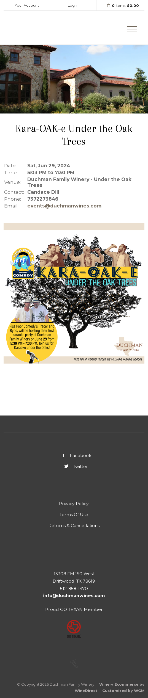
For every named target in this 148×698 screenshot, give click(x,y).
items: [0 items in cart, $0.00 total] (121, 6)
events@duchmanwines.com (64, 206)
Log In (73, 5)
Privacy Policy (74, 503)
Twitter (74, 466)
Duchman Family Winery (30, 27)
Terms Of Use (74, 514)
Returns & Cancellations (74, 525)
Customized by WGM (123, 690)
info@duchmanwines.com (74, 595)
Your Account (27, 5)
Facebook (73, 455)
